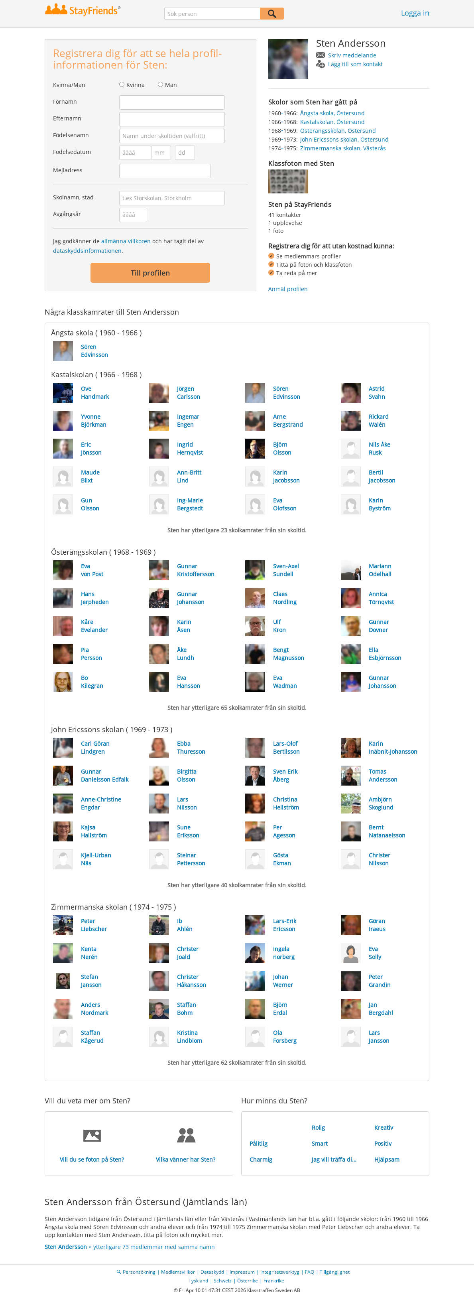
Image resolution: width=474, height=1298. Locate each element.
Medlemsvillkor (178, 1271)
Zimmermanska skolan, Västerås (343, 148)
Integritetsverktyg (279, 1271)
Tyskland (198, 1280)
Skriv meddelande (352, 55)
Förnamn (65, 101)
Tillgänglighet (335, 1271)
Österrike (247, 1280)
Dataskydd (212, 1271)
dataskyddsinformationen (87, 250)
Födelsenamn (71, 135)
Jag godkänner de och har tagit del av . (128, 245)
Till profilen (150, 273)
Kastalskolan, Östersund (332, 122)
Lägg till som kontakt (355, 64)
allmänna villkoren (126, 241)
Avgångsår (67, 214)
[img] (288, 181)
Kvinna (135, 85)
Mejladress (68, 170)
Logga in (415, 13)
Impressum (242, 1271)
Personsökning (139, 1271)
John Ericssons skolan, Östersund (344, 139)
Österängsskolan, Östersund (338, 130)
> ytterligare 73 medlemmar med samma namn (130, 1247)
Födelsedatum (72, 152)
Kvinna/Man (69, 85)
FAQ (309, 1271)
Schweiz (223, 1280)
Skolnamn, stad (73, 197)
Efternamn (67, 118)
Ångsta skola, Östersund (332, 113)
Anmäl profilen (288, 289)
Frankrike (274, 1280)
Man (171, 85)
